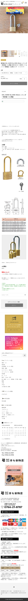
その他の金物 (8, 405)
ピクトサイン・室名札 (7, 370)
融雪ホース (4, 416)
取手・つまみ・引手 (6, 377)
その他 (3, 418)
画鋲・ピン (4, 362)
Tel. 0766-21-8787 (8, 453)
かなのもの (4, 394)
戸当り (3, 384)
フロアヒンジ (5, 409)
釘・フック (4, 375)
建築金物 (4, 407)
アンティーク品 (8, 360)
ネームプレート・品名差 (7, 372)
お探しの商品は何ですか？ (7, 353)
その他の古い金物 (6, 386)
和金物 (3, 373)
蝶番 (3, 381)
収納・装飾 (4, 368)
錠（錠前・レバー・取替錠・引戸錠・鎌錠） (12, 379)
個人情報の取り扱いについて (19, 591)
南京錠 (3, 364)
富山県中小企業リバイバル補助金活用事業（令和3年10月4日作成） (13, 593)
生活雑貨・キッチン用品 (7, 366)
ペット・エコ (5, 411)
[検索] (24, 355)
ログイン (14, 305)
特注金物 (4, 401)
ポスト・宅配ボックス (7, 413)
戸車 (3, 382)
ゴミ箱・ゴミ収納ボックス (8, 414)
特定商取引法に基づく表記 (6, 591)
